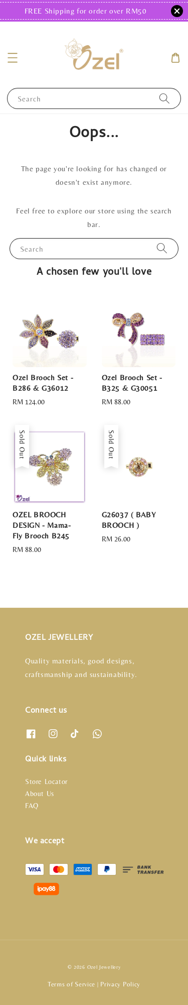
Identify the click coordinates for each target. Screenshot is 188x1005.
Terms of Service (71, 984)
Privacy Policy (120, 984)
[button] (13, 58)
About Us (39, 794)
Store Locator (46, 781)
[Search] (164, 98)
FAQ (32, 806)
